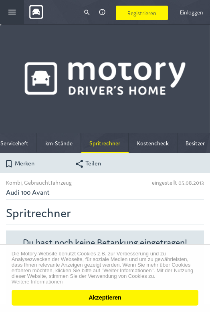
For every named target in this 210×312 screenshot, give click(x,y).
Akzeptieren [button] (105, 297)
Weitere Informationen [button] (37, 282)
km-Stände (59, 143)
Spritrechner (104, 143)
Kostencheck (153, 143)
